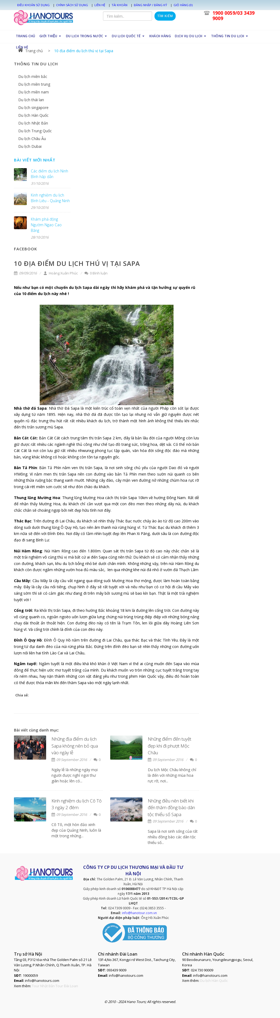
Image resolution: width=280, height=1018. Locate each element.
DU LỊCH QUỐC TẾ (128, 36)
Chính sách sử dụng (72, 5)
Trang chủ (30, 50)
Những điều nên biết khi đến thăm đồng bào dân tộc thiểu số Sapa (171, 807)
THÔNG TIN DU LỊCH (230, 36)
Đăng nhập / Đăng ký (150, 5)
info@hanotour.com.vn (139, 913)
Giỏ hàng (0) (183, 5)
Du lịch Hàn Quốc (33, 115)
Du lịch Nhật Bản (33, 123)
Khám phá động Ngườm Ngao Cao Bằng (46, 225)
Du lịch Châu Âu (32, 138)
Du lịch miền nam (33, 92)
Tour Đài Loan (67, 985)
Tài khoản (119, 5)
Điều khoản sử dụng (33, 5)
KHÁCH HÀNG (160, 36)
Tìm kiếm (165, 16)
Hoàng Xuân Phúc (60, 273)
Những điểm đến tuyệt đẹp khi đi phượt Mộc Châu (169, 746)
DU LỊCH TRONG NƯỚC (87, 36)
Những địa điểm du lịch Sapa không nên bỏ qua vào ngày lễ (74, 746)
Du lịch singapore (33, 107)
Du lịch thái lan (31, 99)
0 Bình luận (96, 273)
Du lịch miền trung (34, 84)
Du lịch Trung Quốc (35, 130)
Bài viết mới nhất (35, 160)
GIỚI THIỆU (50, 36)
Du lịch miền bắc (32, 76)
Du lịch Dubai (30, 146)
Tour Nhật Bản (43, 985)
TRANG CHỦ (25, 36)
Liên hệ (99, 5)
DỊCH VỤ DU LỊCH (191, 36)
